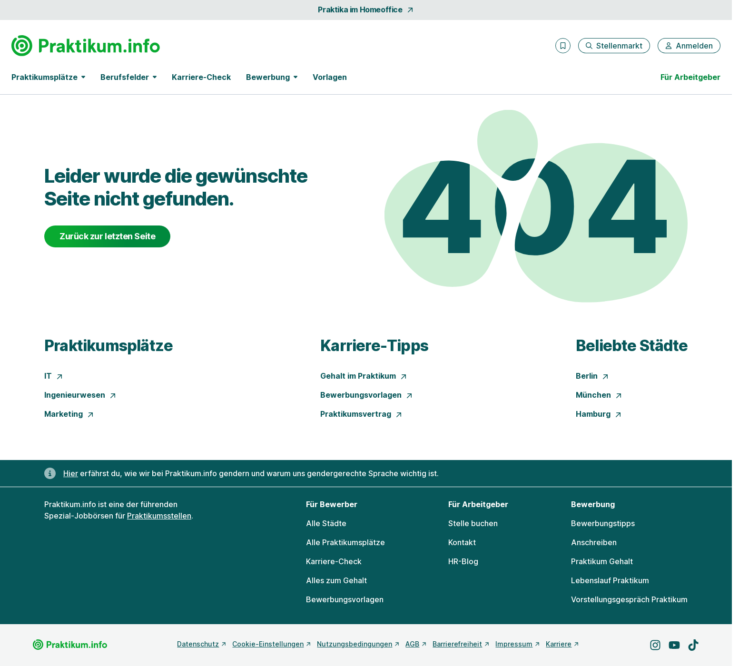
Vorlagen (330, 77)
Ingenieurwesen (80, 395)
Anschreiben (594, 542)
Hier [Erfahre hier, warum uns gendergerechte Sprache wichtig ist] (70, 473)
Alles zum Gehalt (336, 580)
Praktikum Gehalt (602, 561)
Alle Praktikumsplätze (345, 542)
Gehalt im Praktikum (363, 376)
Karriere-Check (201, 77)
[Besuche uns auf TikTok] (693, 645)
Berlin (592, 376)
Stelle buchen (473, 523)
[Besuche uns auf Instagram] (655, 645)
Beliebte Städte (632, 345)
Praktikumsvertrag (361, 414)
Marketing (69, 414)
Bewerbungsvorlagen (366, 395)
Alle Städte (326, 523)
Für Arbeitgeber (690, 77)
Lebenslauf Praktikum (610, 580)
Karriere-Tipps (374, 345)
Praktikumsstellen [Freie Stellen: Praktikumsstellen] (159, 515)
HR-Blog (463, 561)
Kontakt (462, 542)
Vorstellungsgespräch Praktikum (629, 599)
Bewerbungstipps (603, 523)
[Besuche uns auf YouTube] (674, 645)
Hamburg (599, 414)
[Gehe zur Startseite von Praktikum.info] (85, 45)
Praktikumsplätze (108, 345)
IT (53, 376)
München (599, 395)
